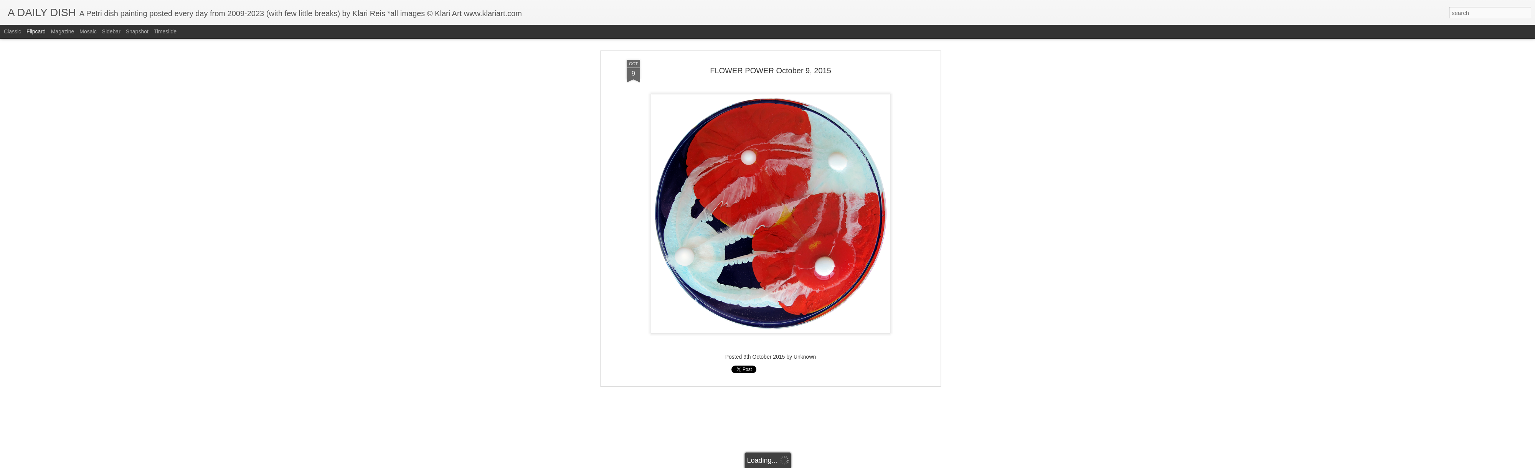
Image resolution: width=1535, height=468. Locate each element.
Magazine (62, 31)
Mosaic (87, 31)
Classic (12, 31)
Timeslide (165, 31)
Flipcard (36, 31)
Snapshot (137, 31)
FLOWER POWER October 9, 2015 (770, 70)
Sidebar (111, 31)
